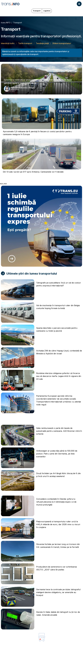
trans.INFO (5, 22)
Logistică (46, 11)
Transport (36, 11)
